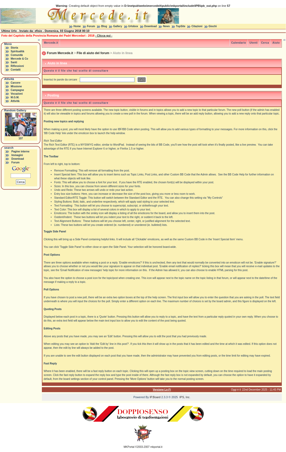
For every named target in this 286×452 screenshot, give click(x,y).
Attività (14, 101)
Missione (16, 86)
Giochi (213, 26)
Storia (14, 47)
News (166, 26)
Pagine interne (21, 151)
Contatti (16, 69)
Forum (91, 26)
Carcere (15, 82)
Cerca (265, 42)
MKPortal (129, 446)
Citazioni (197, 26)
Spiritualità (17, 51)
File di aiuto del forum (93, 53)
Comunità (17, 55)
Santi (14, 62)
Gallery (117, 26)
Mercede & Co (19, 58)
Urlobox (133, 26)
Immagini (17, 155)
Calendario (238, 42)
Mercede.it (51, 42)
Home (77, 26)
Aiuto (276, 42)
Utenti (253, 42)
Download (150, 26)
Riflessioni (17, 66)
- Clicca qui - (103, 35)
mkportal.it (156, 446)
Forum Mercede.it (60, 53)
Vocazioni (17, 93)
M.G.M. (15, 97)
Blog (104, 26)
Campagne (17, 90)
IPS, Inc (185, 397)
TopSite (180, 26)
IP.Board (155, 397)
